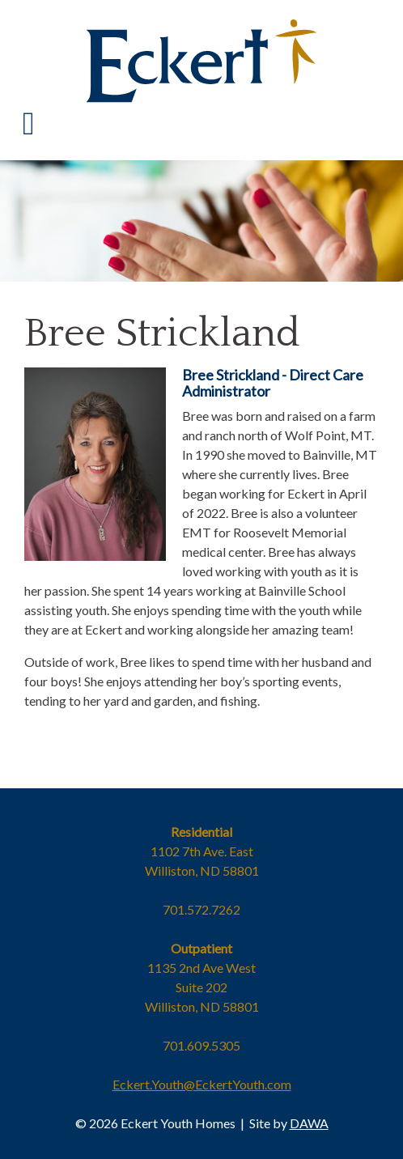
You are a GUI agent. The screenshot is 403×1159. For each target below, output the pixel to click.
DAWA (309, 1123)
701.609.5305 (201, 1045)
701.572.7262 (201, 909)
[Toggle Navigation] (28, 124)
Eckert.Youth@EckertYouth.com (201, 1084)
